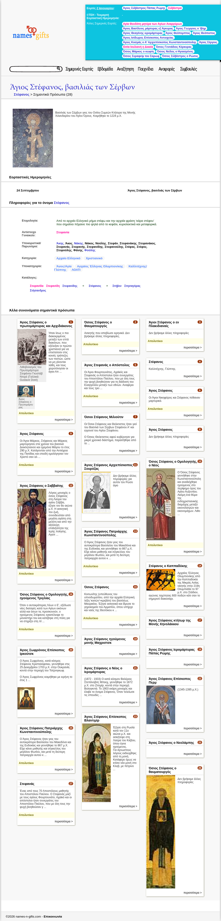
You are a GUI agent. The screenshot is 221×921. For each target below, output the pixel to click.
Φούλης (89, 250)
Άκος (69, 243)
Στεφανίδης (95, 246)
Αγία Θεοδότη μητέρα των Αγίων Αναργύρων (152, 24)
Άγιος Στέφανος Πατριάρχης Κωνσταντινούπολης (105, 533)
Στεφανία (62, 232)
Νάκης (78, 243)
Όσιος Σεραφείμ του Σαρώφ (141, 56)
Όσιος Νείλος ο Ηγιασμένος (175, 51)
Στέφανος (21, 94)
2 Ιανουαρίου (104, 8)
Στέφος (142, 246)
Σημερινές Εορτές (79, 69)
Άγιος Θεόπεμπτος (178, 33)
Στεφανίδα (37, 286)
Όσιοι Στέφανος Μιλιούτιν (103, 417)
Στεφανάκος (146, 243)
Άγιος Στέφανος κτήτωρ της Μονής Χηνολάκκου (170, 622)
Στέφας (130, 246)
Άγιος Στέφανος (161, 390)
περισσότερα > (64, 419)
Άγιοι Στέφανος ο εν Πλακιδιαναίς (164, 324)
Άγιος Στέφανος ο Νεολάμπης (171, 742)
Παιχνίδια (145, 69)
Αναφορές (167, 69)
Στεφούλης (64, 250)
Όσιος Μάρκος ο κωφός (138, 51)
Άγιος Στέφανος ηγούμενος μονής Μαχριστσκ (105, 640)
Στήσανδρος (38, 290)
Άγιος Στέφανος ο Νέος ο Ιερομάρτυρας (103, 670)
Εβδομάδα (105, 69)
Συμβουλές (188, 69)
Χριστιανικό (94, 258)
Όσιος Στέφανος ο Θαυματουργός (98, 324)
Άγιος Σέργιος (208, 42)
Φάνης (78, 250)
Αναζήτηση (125, 69)
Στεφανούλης (114, 246)
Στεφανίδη (53, 286)
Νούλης (100, 243)
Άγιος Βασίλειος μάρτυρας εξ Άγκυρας (148, 28)
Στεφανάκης (128, 243)
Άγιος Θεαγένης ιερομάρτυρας (143, 33)
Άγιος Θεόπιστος (204, 33)
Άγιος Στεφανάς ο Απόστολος (107, 365)
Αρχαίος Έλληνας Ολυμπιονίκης (100, 266)
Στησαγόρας (132, 286)
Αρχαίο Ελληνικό (68, 258)
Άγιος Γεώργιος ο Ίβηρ (191, 28)
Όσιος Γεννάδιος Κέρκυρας (174, 46)
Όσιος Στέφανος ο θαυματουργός (162, 770)
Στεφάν (113, 243)
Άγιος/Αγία (64, 266)
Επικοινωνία (53, 916)
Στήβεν (117, 286)
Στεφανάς (63, 246)
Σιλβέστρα (174, 8)
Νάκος (89, 243)
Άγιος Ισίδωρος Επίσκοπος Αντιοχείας (148, 37)
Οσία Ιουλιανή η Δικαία (138, 46)
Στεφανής (78, 246)
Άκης (60, 243)
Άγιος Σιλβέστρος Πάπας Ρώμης (144, 8)
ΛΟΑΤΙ (76, 269)
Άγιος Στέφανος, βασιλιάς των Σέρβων (72, 87)
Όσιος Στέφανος (96, 587)
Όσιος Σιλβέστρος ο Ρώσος (180, 56)
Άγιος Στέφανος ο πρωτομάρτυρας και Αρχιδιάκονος (46, 324)
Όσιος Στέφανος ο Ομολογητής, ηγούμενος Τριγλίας (44, 596)
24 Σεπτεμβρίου (28, 190)
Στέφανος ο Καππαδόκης (168, 566)
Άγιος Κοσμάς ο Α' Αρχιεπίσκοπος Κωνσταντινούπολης (159, 42)
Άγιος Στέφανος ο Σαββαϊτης (41, 486)
